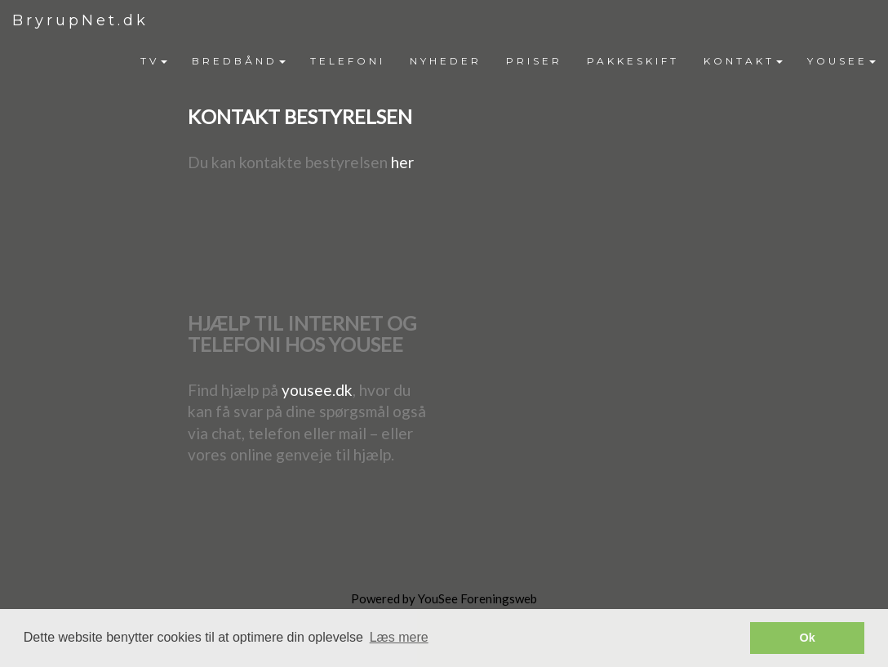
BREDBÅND (239, 61)
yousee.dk (317, 389)
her (402, 162)
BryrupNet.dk (80, 20)
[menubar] (508, 61)
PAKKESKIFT (633, 61)
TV (153, 61)
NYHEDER (446, 61)
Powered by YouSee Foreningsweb (444, 598)
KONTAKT (743, 61)
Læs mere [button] (399, 637)
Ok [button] (807, 637)
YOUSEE (841, 61)
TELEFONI (347, 61)
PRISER (534, 61)
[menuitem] (154, 61)
